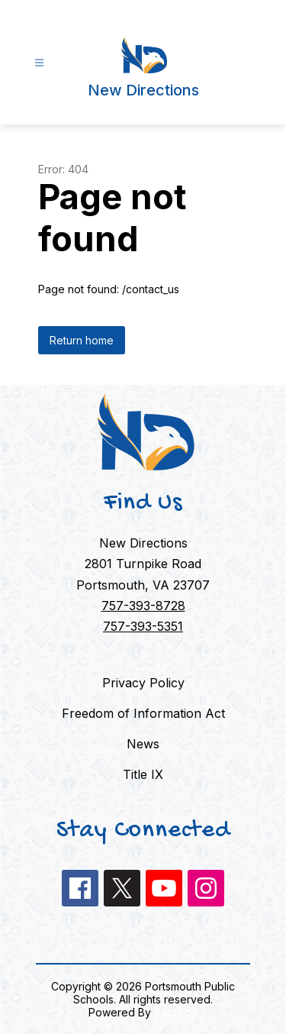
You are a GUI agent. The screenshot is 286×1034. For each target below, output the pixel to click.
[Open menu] (39, 63)
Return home (82, 340)
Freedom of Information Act (143, 713)
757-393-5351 (143, 626)
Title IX (143, 774)
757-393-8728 (143, 605)
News (143, 743)
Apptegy (176, 1012)
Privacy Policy (143, 682)
